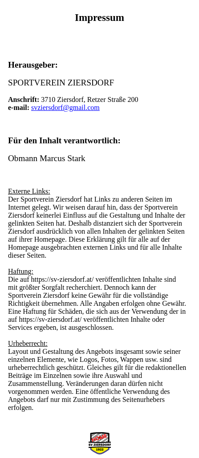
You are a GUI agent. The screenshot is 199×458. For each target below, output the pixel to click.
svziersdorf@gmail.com (65, 107)
